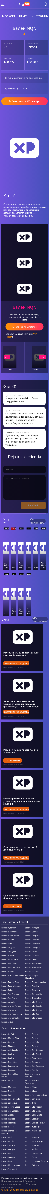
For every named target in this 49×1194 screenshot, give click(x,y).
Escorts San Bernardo (34, 1050)
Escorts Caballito (32, 939)
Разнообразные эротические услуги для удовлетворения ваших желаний (21, 801)
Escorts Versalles (8, 1002)
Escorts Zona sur (32, 1145)
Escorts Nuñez (7, 971)
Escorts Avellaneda (33, 1149)
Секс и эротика (13, 906)
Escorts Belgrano (32, 935)
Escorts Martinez (8, 1087)
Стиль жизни (12, 760)
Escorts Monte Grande (10, 1165)
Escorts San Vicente (9, 1169)
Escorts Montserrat (33, 967)
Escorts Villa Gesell (33, 1054)
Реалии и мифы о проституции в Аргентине (20, 751)
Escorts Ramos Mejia (34, 1141)
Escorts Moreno (32, 1137)
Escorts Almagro (32, 927)
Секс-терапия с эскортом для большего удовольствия (19, 897)
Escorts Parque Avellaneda (12, 975)
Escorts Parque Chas (10, 982)
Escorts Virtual (7, 1022)
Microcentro (43, 565)
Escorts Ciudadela (8, 1123)
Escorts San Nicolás (33, 994)
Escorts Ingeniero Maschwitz (32, 1075)
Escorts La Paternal (9, 959)
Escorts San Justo (8, 1145)
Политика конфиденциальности (18, 1183)
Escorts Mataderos (9, 963)
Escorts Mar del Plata (10, 1038)
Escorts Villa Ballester (10, 1111)
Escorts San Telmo (9, 998)
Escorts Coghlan (8, 947)
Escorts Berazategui (33, 1153)
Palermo (6, 565)
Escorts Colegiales (33, 947)
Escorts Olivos (31, 1091)
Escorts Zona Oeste (33, 1115)
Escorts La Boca (32, 955)
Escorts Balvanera (9, 931)
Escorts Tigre (30, 1103)
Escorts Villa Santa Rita (11, 1018)
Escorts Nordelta (8, 1091)
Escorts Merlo (7, 1137)
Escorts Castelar (32, 1119)
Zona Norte (13, 611)
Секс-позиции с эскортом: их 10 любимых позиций (20, 848)
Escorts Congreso (8, 951)
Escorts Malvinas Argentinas (32, 1081)
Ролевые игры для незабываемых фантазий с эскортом (21, 654)
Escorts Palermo (32, 971)
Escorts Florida (31, 1070)
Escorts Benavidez (9, 1062)
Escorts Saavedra (32, 990)
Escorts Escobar (8, 1070)
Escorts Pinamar (8, 1046)
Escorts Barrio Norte (10, 935)
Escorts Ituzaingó (32, 1126)
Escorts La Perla (32, 1042)
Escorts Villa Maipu (33, 1111)
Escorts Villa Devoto (33, 1006)
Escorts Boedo (7, 939)
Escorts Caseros (8, 1119)
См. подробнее (37, 521)
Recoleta (28, 567)
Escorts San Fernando (10, 1099)
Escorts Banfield (8, 1153)
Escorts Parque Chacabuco (31, 976)
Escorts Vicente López (10, 1107)
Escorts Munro (31, 1087)
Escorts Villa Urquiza (33, 1018)
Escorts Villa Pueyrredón (11, 1014)
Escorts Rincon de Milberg (36, 1095)
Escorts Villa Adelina (33, 1107)
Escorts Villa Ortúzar (33, 1010)
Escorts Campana (32, 1062)
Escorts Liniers (31, 959)
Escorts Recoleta (32, 986)
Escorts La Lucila (8, 1080)
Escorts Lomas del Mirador (9, 1132)
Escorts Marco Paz (33, 1130)
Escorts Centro (31, 1034)
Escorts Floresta (8, 955)
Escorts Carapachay (9, 1066)
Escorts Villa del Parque (11, 1006)
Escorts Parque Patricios (35, 982)
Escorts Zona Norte (33, 1058)
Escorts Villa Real (32, 1014)
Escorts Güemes (8, 1042)
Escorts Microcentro (33, 963)
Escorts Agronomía (9, 927)
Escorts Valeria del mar (11, 1050)
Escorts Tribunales (33, 998)
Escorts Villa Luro (8, 1010)
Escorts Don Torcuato (34, 1066)
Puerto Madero (21, 565)
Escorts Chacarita (32, 943)
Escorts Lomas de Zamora (36, 1161)
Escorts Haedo (7, 1126)
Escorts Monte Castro (10, 967)
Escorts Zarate (7, 1115)
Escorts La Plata (8, 1034)
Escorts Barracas (32, 931)
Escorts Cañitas (7, 943)
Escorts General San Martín (9, 1075)
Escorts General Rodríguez (36, 1123)
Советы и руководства (16, 663)
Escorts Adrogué (8, 1149)
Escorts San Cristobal (10, 994)
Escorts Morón (7, 1141)
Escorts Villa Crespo (33, 1002)
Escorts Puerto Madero (11, 986)
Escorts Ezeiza (31, 1157)
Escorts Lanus (7, 1161)
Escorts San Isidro (32, 1099)
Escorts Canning (8, 1157)
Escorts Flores (31, 951)
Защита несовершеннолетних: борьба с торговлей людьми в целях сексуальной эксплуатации (21, 704)
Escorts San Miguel (9, 1103)
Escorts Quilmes (32, 1165)
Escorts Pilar (6, 1095)
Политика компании (11, 1181)
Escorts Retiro (7, 990)
